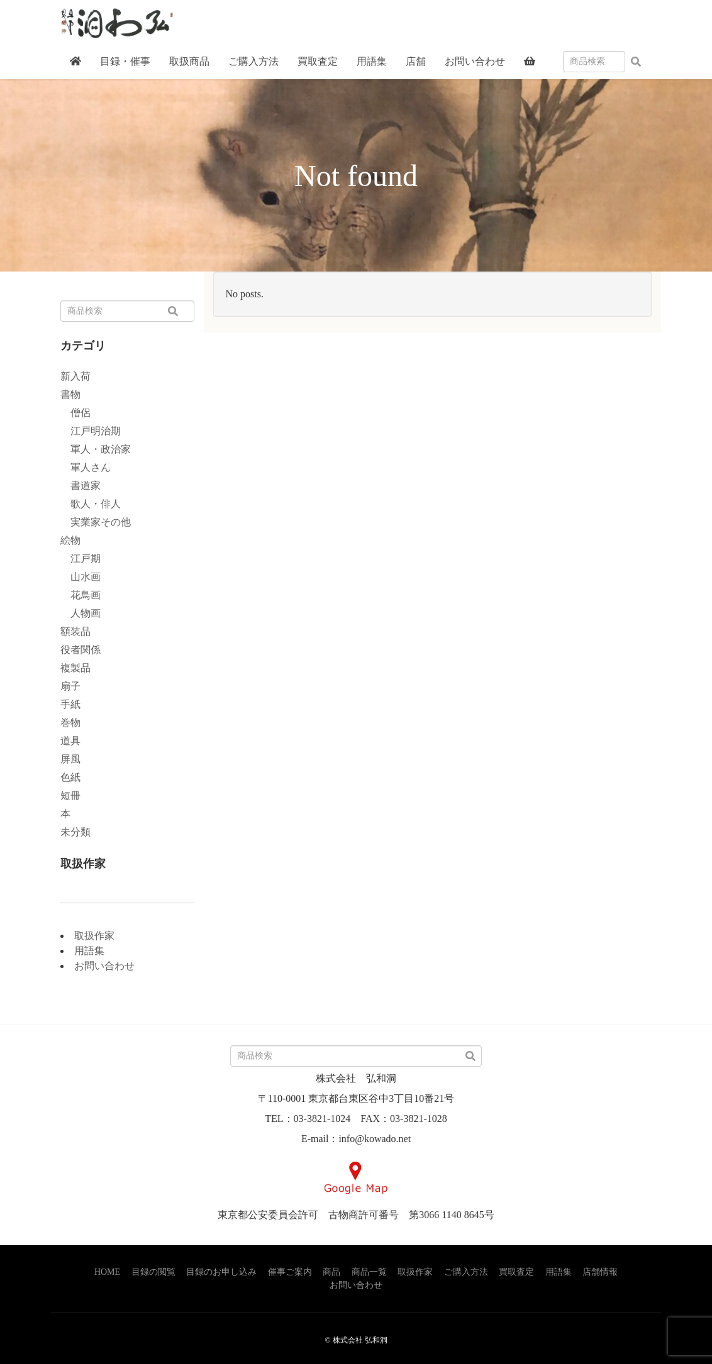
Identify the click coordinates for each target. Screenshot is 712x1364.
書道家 (80, 485)
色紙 (70, 777)
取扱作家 (94, 935)
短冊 (70, 795)
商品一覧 (369, 1272)
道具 (70, 740)
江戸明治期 (90, 431)
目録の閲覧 (153, 1272)
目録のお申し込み (221, 1272)
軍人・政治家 (95, 449)
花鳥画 (80, 595)
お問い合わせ (104, 965)
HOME (107, 1272)
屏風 (70, 759)
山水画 (80, 576)
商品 (331, 1272)
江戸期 (80, 558)
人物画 (80, 613)
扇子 (70, 686)
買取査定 (516, 1272)
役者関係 (80, 649)
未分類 (75, 832)
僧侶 (75, 412)
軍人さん (85, 467)
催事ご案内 (290, 1272)
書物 (70, 394)
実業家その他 (95, 522)
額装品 (75, 631)
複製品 (75, 668)
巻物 (70, 722)
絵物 (70, 540)
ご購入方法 (466, 1272)
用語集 (89, 950)
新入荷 (75, 376)
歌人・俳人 (90, 503)
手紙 (70, 704)
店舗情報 (600, 1272)
